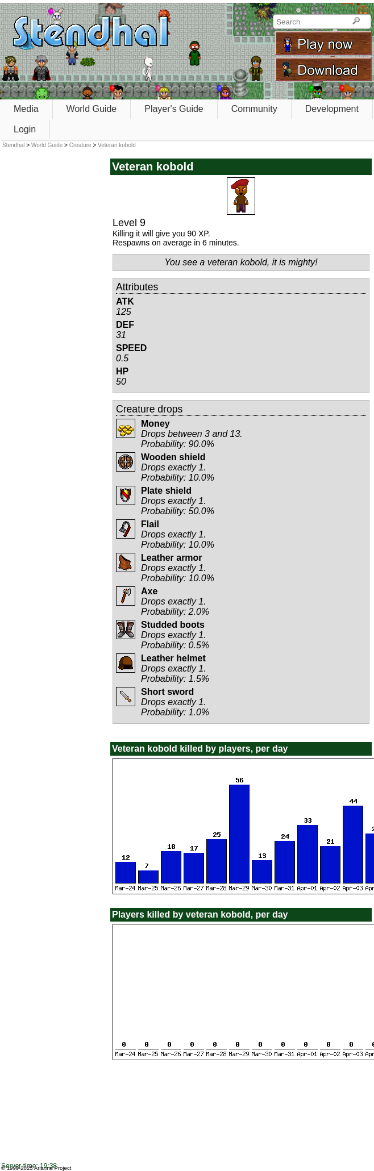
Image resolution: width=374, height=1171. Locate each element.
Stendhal (13, 145)
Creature (80, 145)
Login (25, 129)
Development (332, 109)
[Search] (356, 21)
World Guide (92, 109)
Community (254, 109)
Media (26, 109)
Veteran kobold (117, 145)
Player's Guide (173, 109)
